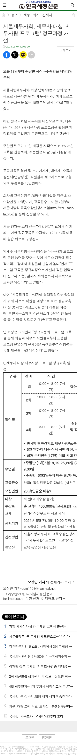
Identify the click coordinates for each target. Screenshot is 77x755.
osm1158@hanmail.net (38, 588)
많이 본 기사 (14, 616)
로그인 (29, 737)
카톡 (23, 54)
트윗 (14, 54)
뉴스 (14, 14)
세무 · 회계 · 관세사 (37, 14)
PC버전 (47, 737)
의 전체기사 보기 (49, 582)
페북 (6, 54)
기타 (31, 54)
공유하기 (72, 15)
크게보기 (65, 50)
